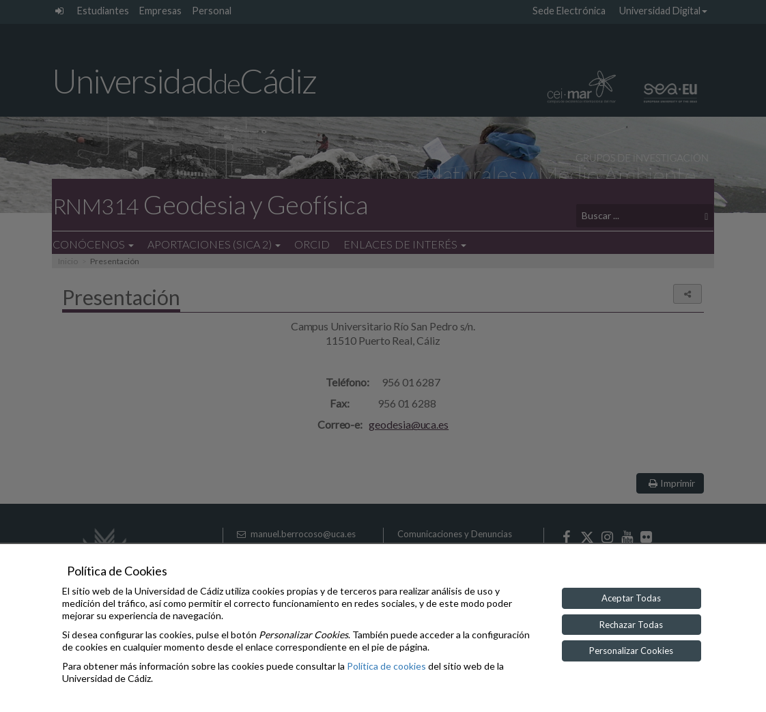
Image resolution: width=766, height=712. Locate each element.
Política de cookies (386, 666)
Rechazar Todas (631, 624)
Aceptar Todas (631, 598)
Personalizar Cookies (631, 650)
